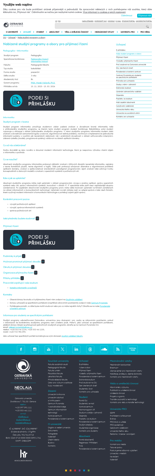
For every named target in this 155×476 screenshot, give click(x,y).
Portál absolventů (86, 440)
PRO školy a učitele (118, 422)
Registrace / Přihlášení (88, 443)
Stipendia (120, 95)
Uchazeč (28, 32)
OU (4, 38)
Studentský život (85, 389)
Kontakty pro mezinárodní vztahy (124, 377)
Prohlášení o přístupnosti (120, 416)
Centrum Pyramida (99, 303)
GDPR (112, 413)
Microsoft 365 (100, 21)
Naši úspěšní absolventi (125, 102)
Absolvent (55, 32)
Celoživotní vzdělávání (125, 106)
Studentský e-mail (86, 404)
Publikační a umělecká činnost (122, 390)
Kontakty (52, 446)
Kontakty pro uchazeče (125, 117)
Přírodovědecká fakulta (57, 380)
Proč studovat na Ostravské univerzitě (131, 65)
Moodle (111, 21)
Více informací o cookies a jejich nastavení (104, 12)
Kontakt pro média (118, 444)
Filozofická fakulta (55, 374)
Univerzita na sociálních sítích (128, 113)
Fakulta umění (54, 371)
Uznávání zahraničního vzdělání (128, 92)
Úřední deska (53, 440)
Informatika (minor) (39, 62)
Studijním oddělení (74, 300)
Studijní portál (128, 21)
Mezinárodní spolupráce (120, 365)
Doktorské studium (123, 88)
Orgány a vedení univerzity (59, 428)
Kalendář (52, 437)
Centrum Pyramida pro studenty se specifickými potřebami (128, 76)
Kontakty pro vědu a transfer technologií (127, 403)
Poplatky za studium (124, 99)
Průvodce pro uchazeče (125, 81)
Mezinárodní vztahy (106, 32)
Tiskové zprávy (116, 448)
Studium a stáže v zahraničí (90, 413)
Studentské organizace (88, 428)
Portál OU (83, 401)
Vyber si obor (84, 368)
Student (41, 32)
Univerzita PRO (129, 32)
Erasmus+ (114, 368)
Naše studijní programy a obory (31, 38)
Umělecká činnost (117, 393)
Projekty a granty (117, 397)
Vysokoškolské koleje (57, 407)
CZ (56, 21)
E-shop (113, 419)
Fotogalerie (52, 434)
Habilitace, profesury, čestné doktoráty (126, 374)
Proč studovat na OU (88, 383)
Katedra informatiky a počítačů (23, 288)
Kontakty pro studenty (88, 431)
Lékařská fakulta (55, 377)
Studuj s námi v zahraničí (126, 84)
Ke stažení (114, 457)
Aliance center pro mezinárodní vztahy (126, 371)
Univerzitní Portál (144, 21)
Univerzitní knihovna (56, 395)
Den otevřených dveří (88, 386)
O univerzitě (13, 32)
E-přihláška (120, 50)
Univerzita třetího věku (125, 109)
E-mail (118, 21)
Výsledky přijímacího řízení (127, 61)
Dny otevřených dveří (124, 68)
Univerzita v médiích (118, 454)
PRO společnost (116, 425)
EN (59, 21)
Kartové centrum (55, 416)
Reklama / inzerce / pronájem (122, 434)
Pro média (145, 32)
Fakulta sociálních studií (58, 365)
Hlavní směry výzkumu (119, 387)
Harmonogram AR (87, 410)
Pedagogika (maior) (39, 59)
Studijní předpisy (86, 425)
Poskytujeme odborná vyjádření (123, 451)
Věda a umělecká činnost (78, 32)
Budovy (51, 443)
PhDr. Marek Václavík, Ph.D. (43, 83)
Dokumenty (53, 431)
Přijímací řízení (122, 57)
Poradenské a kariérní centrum (128, 72)
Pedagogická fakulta (57, 368)
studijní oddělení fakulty (72, 336)
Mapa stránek (87, 21)
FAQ (81, 446)
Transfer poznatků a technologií (123, 400)
